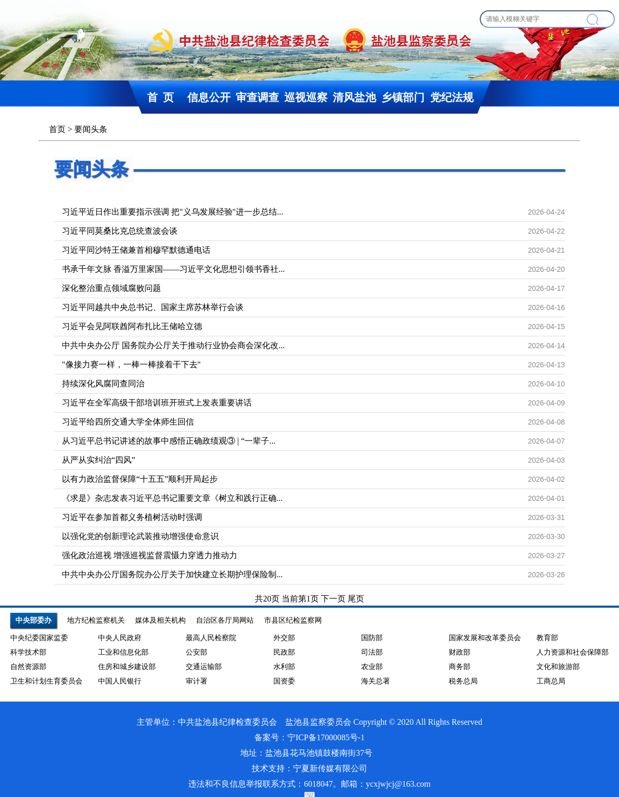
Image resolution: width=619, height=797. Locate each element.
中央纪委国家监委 (39, 638)
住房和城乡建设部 (127, 667)
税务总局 (463, 681)
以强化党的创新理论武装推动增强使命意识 (140, 536)
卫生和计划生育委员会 (46, 681)
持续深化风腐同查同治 (103, 383)
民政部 (284, 652)
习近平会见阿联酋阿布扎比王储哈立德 (132, 326)
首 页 (160, 97)
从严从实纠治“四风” (98, 460)
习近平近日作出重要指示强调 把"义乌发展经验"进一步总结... (172, 211)
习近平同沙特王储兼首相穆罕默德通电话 (136, 250)
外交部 (284, 638)
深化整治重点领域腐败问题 (111, 288)
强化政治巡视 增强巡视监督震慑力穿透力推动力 (149, 555)
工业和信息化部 (123, 652)
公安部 (196, 652)
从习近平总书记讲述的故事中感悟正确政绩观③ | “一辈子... (168, 440)
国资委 (284, 681)
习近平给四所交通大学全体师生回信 (128, 421)
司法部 (372, 652)
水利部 (284, 667)
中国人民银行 (119, 681)
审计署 (196, 681)
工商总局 (550, 681)
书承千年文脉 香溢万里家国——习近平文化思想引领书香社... (173, 269)
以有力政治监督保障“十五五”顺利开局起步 (140, 479)
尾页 (356, 598)
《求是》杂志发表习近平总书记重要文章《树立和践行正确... (172, 498)
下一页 (334, 598)
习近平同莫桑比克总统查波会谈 (119, 230)
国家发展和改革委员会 (485, 638)
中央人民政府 (119, 638)
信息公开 (209, 97)
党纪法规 (452, 97)
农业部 (372, 667)
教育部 (547, 638)
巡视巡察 (306, 97)
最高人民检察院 (211, 638)
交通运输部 (204, 667)
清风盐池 (354, 97)
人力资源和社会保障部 (572, 652)
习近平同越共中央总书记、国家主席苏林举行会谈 (152, 307)
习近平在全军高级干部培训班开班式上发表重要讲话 (157, 402)
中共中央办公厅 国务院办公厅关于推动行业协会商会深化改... (173, 345)
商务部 (459, 667)
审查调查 (257, 97)
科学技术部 (28, 652)
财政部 (459, 652)
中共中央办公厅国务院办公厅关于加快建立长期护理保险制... (172, 574)
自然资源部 (28, 667)
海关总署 (375, 681)
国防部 (372, 638)
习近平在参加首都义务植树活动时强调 (132, 517)
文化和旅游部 (558, 667)
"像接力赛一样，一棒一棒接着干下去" (131, 364)
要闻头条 (91, 169)
